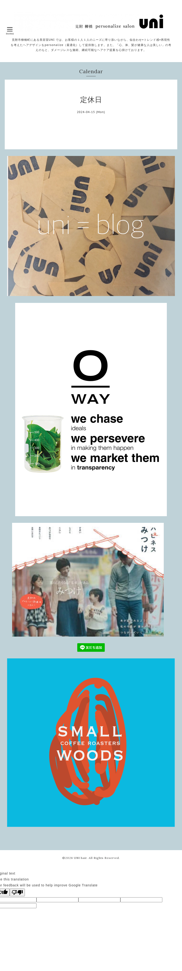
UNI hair (80, 858)
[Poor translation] (17, 892)
